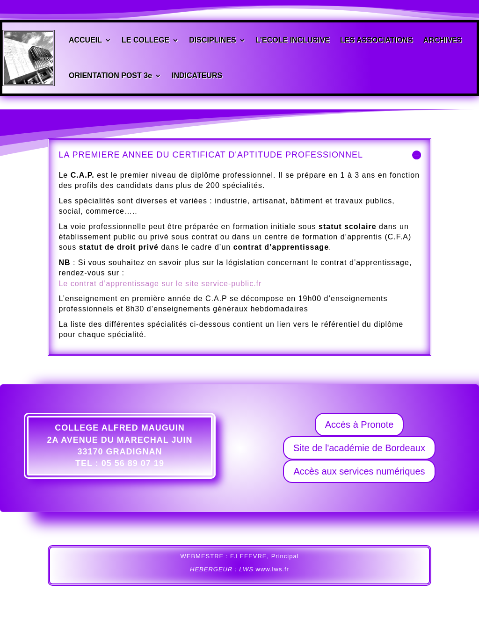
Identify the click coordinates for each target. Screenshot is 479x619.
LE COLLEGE (145, 40)
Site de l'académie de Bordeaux (359, 448)
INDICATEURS (197, 75)
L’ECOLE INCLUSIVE (293, 40)
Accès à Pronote (359, 424)
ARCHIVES (442, 40)
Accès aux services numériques (359, 471)
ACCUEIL (85, 40)
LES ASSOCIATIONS (376, 40)
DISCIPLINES (212, 40)
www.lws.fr (272, 569)
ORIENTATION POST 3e (110, 75)
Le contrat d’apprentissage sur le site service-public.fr (159, 284)
